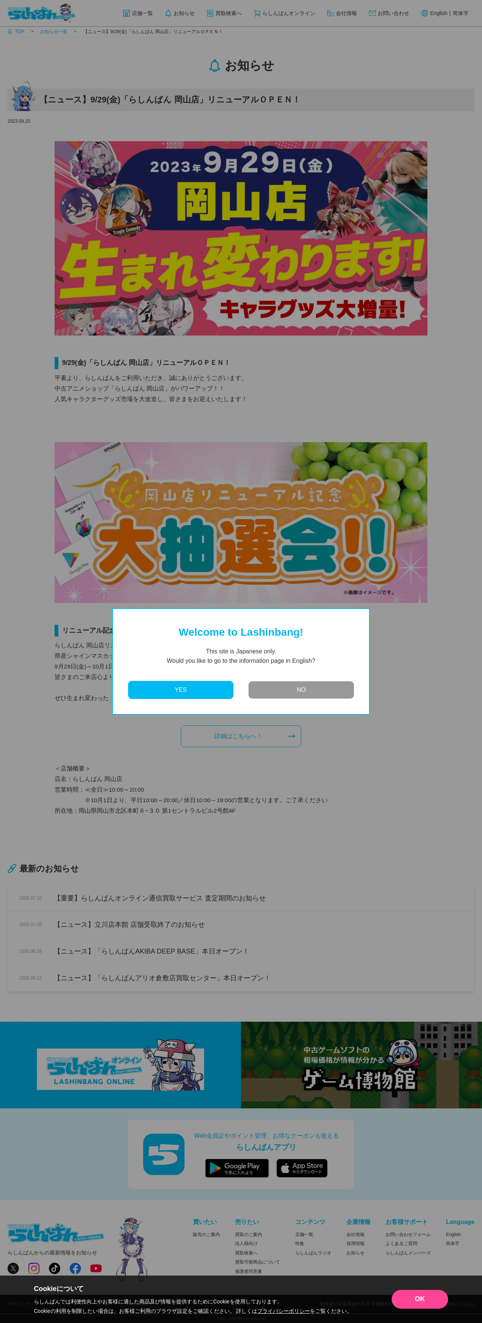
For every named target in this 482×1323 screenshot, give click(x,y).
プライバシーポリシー (283, 1311)
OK (420, 1299)
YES (181, 690)
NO (301, 690)
